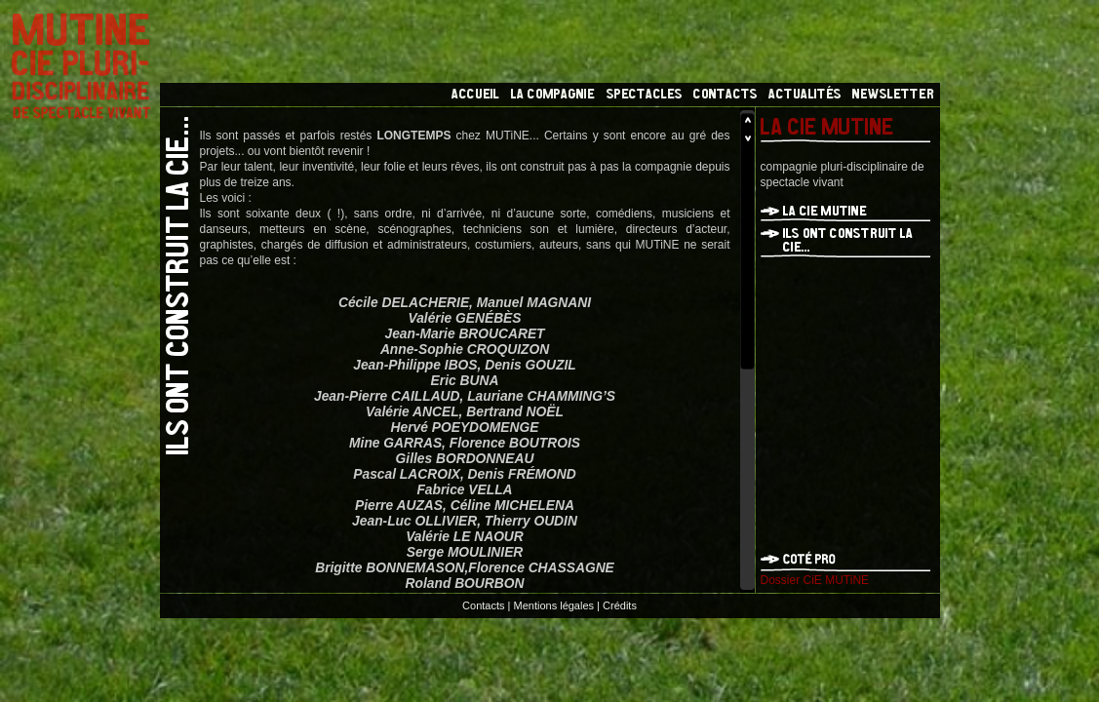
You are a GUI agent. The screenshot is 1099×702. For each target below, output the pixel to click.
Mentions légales (554, 605)
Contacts (483, 605)
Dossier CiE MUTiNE (815, 580)
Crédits (620, 605)
